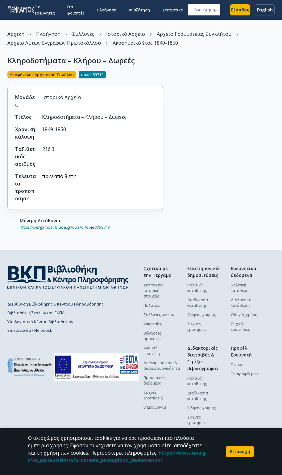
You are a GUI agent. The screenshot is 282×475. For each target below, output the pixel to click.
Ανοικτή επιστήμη (151, 350)
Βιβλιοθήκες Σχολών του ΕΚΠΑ (35, 312)
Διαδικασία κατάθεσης (197, 302)
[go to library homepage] (68, 277)
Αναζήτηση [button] (139, 10)
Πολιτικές (151, 305)
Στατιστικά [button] (172, 10)
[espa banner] (96, 367)
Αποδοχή (240, 451)
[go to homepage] (21, 10)
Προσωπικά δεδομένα (154, 380)
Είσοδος (240, 9)
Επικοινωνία (154, 407)
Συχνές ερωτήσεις (153, 395)
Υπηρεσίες (152, 324)
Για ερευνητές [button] (45, 10)
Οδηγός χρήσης (201, 314)
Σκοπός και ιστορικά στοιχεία (153, 290)
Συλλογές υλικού (158, 314)
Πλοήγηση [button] (106, 10)
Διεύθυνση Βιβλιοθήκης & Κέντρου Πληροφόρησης (55, 304)
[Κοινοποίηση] (160, 75)
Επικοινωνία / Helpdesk (29, 330)
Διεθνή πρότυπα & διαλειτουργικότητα (161, 365)
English (264, 10)
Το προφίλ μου (244, 374)
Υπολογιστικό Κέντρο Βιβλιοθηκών (40, 321)
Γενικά (236, 364)
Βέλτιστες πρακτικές (152, 336)
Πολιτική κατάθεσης (197, 287)
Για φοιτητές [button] (76, 10)
